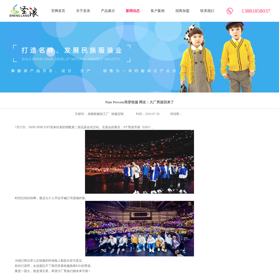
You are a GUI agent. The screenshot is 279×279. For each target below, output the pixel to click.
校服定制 (117, 114)
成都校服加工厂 (98, 114)
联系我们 (207, 11)
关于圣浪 (83, 11)
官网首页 (58, 11)
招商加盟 (182, 11)
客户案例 (158, 11)
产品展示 (108, 11)
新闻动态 (133, 11)
